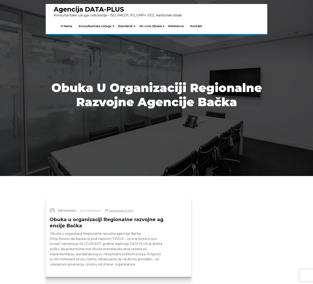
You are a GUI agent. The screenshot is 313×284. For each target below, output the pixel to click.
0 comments (89, 210)
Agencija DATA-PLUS (89, 9)
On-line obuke (150, 26)
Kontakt (196, 26)
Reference (176, 26)
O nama (66, 26)
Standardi (125, 26)
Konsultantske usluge (95, 26)
